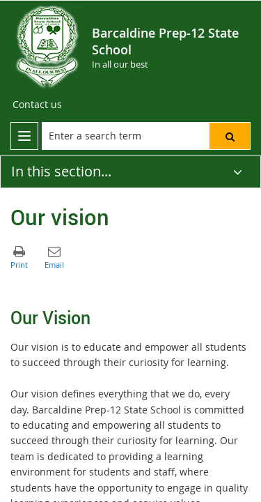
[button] (230, 136)
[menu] (24, 136)
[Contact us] (37, 104)
